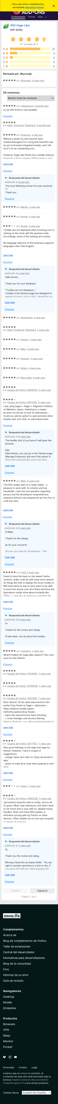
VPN (6, 1029)
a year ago (37, 135)
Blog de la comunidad (17, 963)
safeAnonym (27, 106)
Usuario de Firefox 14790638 (22, 686)
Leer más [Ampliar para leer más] (8, 164)
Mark (23, 481)
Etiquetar (7, 116)
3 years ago (33, 349)
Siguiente (42, 890)
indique (24, 1073)
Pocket (7, 1047)
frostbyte (25, 135)
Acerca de (9, 935)
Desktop (8, 996)
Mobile (7, 1002)
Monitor (8, 1041)
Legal (34, 1067)
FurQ (23, 572)
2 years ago (43, 330)
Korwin (24, 226)
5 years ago (45, 390)
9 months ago (44, 125)
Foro (6, 969)
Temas (31, 16)
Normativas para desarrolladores (24, 957)
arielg (19, 29)
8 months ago (42, 106)
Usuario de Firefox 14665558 (22, 798)
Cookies (23, 1067)
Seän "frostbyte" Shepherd (21, 125)
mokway (25, 358)
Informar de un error (15, 975)
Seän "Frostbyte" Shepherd (21, 330)
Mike (23, 349)
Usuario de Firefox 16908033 (22, 390)
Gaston (24, 339)
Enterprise (9, 1008)
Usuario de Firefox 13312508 (22, 698)
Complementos (13, 929)
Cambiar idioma (11, 1092)
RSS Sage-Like (20, 25)
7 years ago (38, 651)
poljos (24, 786)
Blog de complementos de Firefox (24, 940)
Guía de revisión (13, 980)
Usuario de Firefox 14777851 (22, 743)
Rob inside (26, 377)
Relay (6, 1035)
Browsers (9, 1024)
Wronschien (27, 317)
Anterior (15, 890)
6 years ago (38, 80)
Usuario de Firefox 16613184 (22, 402)
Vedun (24, 368)
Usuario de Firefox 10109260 (22, 673)
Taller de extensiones (16, 946)
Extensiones (18, 16)
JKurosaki (26, 80)
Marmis (24, 207)
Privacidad (8, 1067)
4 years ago (34, 368)
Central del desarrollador (19, 952)
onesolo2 (25, 651)
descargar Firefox (34, 7)
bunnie (24, 216)
